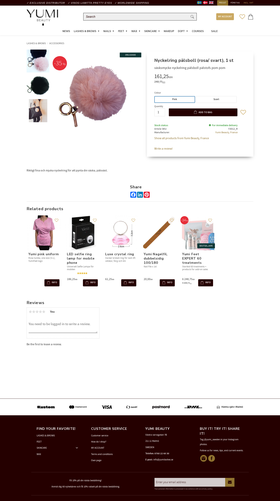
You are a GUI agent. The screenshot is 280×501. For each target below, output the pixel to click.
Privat (222, 2)
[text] (200, 78)
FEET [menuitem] (121, 32)
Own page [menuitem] (96, 460)
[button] (242, 17)
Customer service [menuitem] (99, 435)
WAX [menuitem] (134, 32)
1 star (30, 312)
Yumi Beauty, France (226, 133)
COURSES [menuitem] (198, 32)
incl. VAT (248, 2)
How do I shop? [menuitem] (98, 441)
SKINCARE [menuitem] (150, 32)
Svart (216, 100)
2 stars (33, 312)
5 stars (43, 312)
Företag (235, 2)
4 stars (40, 312)
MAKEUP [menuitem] (169, 32)
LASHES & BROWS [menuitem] (85, 32)
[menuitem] (207, 30)
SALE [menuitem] (214, 32)
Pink (174, 100)
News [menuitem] (66, 32)
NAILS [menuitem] (107, 32)
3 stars (37, 312)
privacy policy (207, 489)
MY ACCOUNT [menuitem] (225, 17)
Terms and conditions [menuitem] (102, 454)
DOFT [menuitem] (181, 32)
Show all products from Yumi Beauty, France (181, 139)
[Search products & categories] (136, 17)
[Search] (192, 17)
